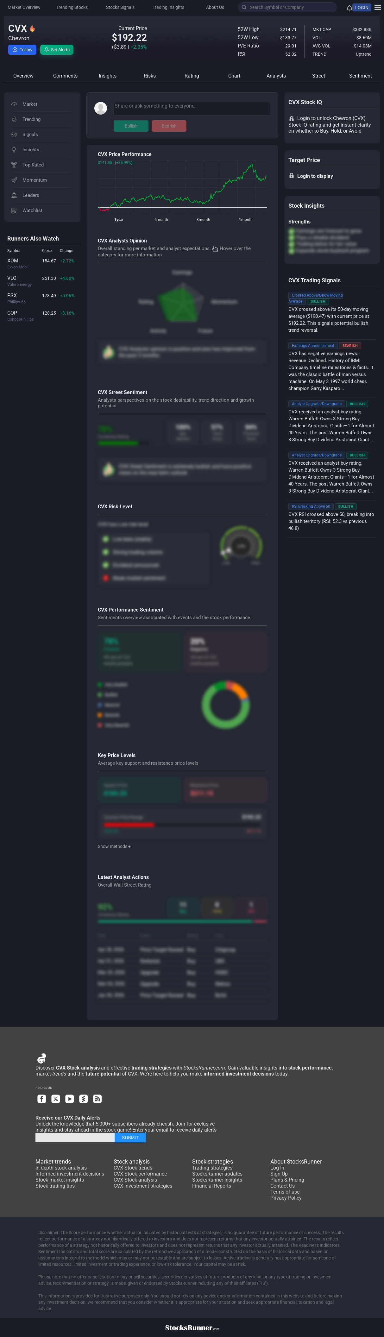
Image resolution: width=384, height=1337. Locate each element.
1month (246, 219)
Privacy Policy (286, 1198)
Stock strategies (212, 1161)
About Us (215, 7)
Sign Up (279, 1174)
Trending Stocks (72, 7)
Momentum (224, 302)
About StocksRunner (296, 1161)
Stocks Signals (120, 7)
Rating (146, 302)
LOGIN (361, 7)
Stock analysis (132, 1161)
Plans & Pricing (287, 1180)
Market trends (53, 1161)
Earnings (182, 272)
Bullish (131, 126)
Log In (277, 1168)
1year (118, 219)
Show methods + (114, 846)
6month (161, 219)
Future (205, 331)
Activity (158, 331)
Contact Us (282, 1186)
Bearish (169, 126)
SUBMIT (130, 1137)
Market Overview (24, 7)
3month (203, 219)
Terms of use (284, 1192)
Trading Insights (168, 7)
